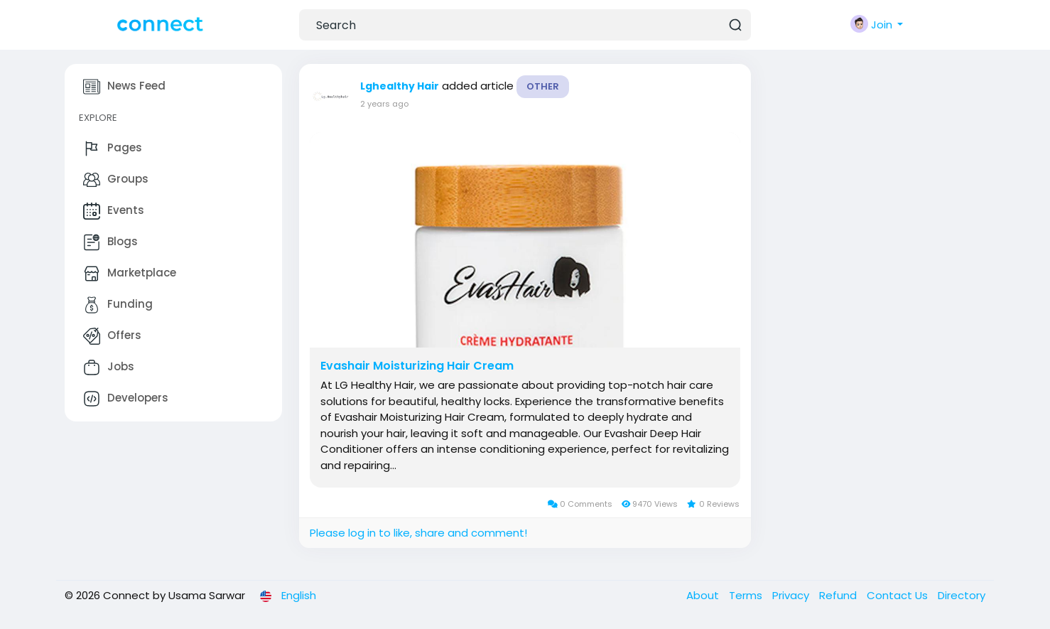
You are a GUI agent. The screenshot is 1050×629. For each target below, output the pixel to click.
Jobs (108, 367)
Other (542, 86)
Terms (747, 595)
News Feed (124, 86)
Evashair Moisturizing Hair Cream (417, 366)
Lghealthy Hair (399, 86)
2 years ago (384, 103)
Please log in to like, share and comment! (418, 532)
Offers (112, 336)
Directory (961, 595)
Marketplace (129, 273)
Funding (118, 304)
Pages (112, 148)
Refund (839, 595)
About (704, 595)
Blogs (110, 242)
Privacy (792, 595)
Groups (115, 179)
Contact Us (899, 595)
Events (113, 211)
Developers (125, 398)
